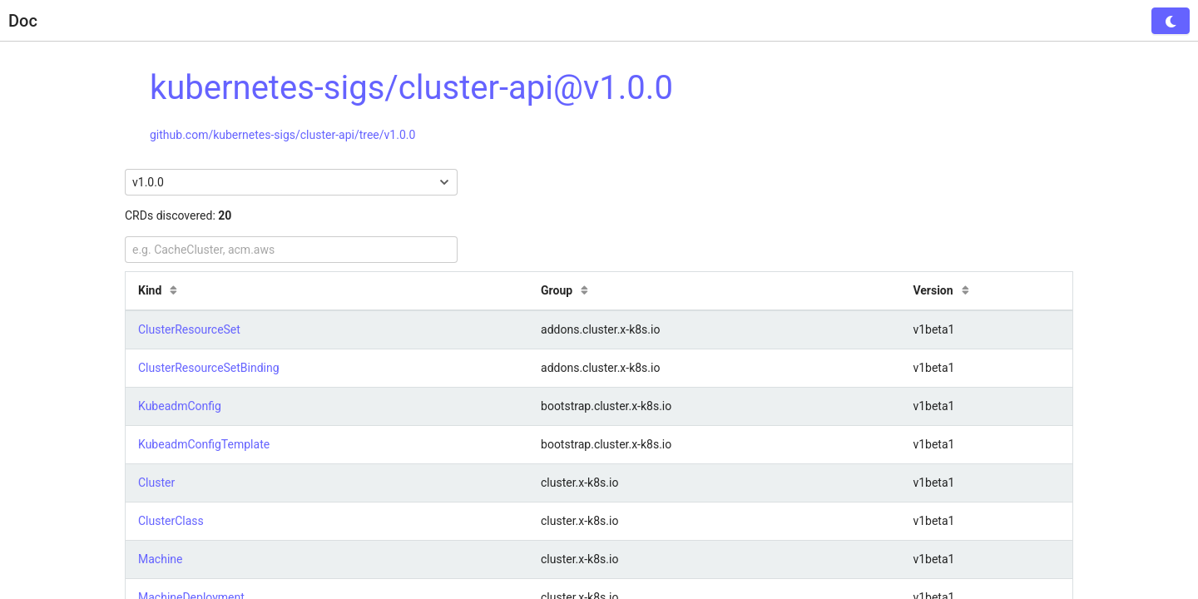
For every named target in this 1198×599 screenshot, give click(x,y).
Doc (22, 21)
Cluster (156, 482)
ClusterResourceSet (189, 329)
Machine (160, 559)
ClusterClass (171, 520)
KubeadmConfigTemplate (204, 444)
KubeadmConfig (179, 406)
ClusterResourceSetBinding (209, 367)
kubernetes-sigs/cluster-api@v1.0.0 (411, 87)
